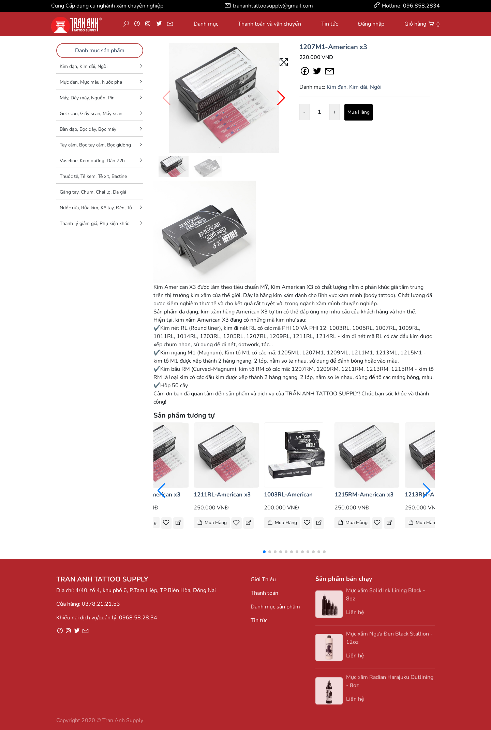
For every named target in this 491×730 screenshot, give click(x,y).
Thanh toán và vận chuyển (269, 24)
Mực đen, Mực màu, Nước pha (91, 82)
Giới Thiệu (263, 579)
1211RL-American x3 (222, 495)
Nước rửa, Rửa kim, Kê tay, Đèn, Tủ (96, 208)
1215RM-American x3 (363, 495)
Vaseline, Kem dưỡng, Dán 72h (92, 160)
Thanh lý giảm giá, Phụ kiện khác (94, 223)
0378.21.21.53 (101, 604)
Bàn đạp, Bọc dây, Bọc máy (88, 129)
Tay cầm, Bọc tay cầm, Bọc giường (95, 145)
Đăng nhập (371, 24)
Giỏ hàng (422, 24)
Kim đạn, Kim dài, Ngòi (83, 66)
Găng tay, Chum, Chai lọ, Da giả (93, 192)
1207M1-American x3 (333, 47)
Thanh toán (264, 593)
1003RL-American (288, 495)
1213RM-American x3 (434, 495)
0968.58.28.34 (138, 617)
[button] (281, 98)
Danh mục (206, 24)
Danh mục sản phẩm (99, 50)
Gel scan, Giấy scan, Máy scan (91, 113)
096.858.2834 (421, 6)
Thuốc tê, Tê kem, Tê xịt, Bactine (93, 176)
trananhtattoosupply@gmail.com (273, 6)
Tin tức (329, 24)
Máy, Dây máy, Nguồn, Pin (87, 98)
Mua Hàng (358, 112)
